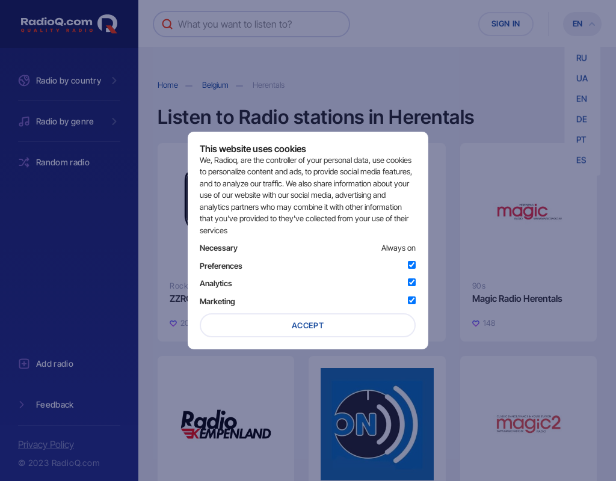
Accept (308, 325)
